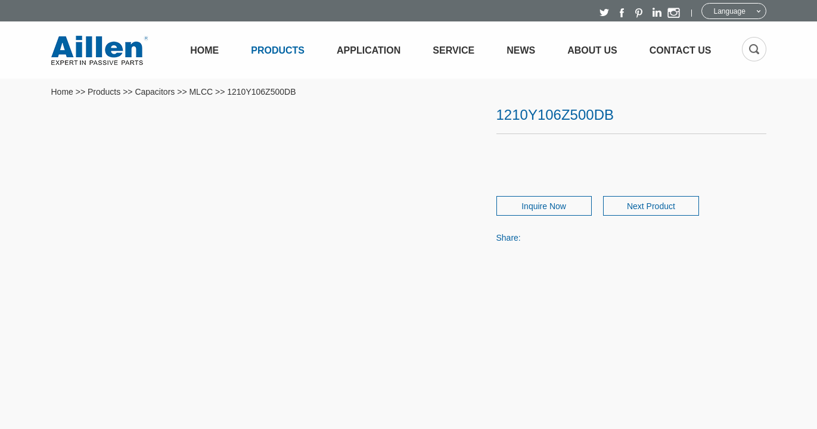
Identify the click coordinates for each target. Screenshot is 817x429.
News (521, 50)
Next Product (657, 206)
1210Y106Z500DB (261, 92)
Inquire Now (538, 206)
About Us (592, 50)
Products (278, 50)
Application (368, 50)
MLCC (201, 92)
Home (204, 50)
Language (729, 11)
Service (453, 50)
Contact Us (681, 50)
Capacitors (155, 92)
